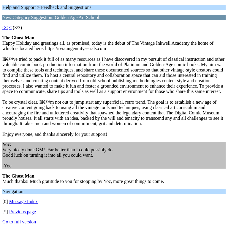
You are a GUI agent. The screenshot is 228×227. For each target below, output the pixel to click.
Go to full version (19, 221)
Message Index (23, 201)
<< (5, 27)
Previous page (22, 211)
